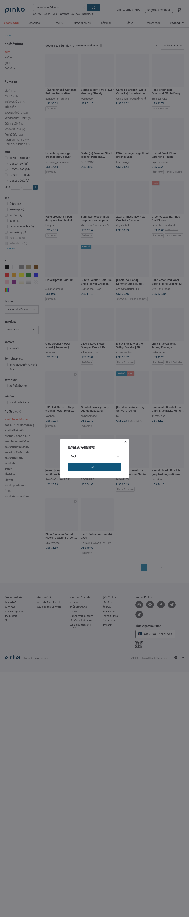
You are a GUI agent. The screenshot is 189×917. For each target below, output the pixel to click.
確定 (94, 467)
